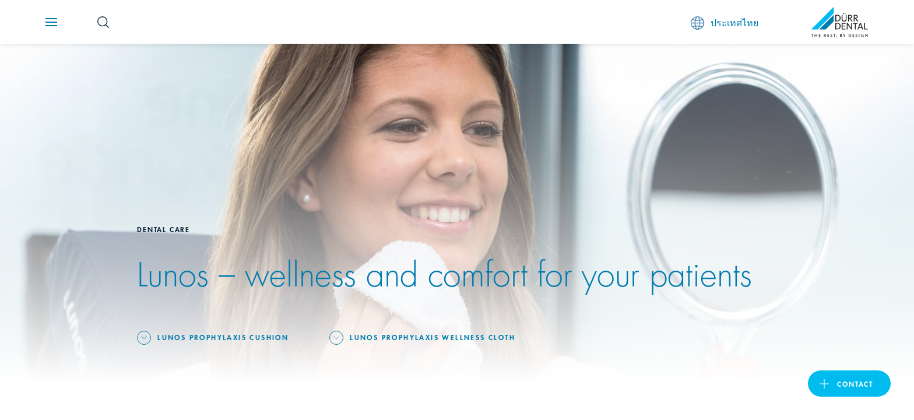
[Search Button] (103, 22)
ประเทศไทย (724, 22)
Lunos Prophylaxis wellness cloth (432, 336)
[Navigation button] (51, 22)
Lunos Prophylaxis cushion (223, 336)
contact (855, 383)
